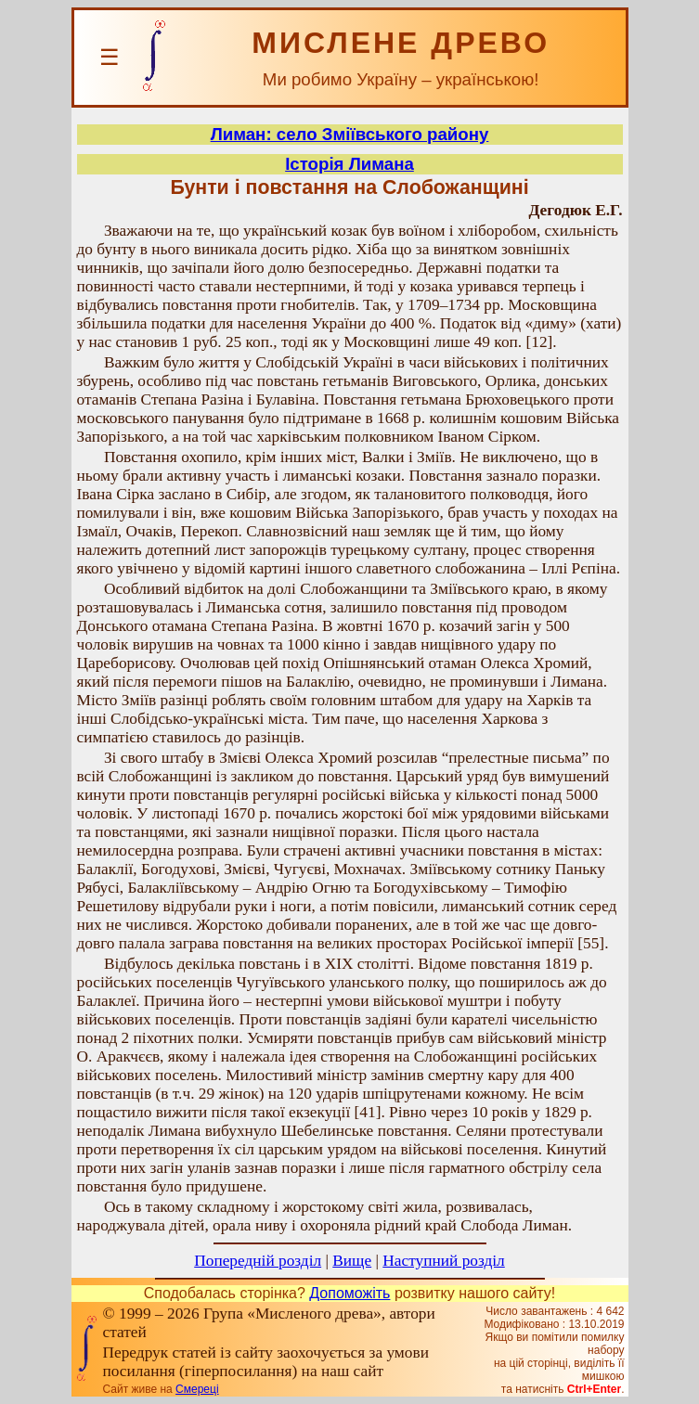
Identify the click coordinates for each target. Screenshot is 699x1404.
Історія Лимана (349, 164)
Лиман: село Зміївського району (350, 134)
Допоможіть (349, 1293)
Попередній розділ (257, 1260)
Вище (351, 1260)
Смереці (196, 1389)
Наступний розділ (443, 1260)
